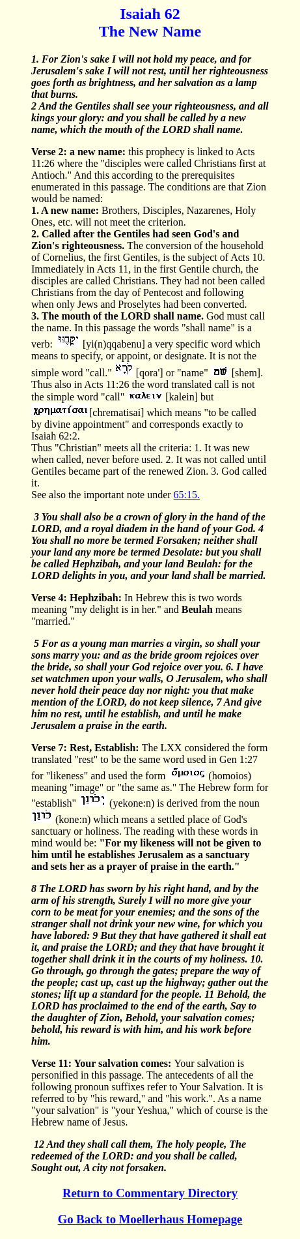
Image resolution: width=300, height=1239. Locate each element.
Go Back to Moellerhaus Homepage (150, 1219)
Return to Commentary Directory (150, 1193)
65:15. (187, 494)
